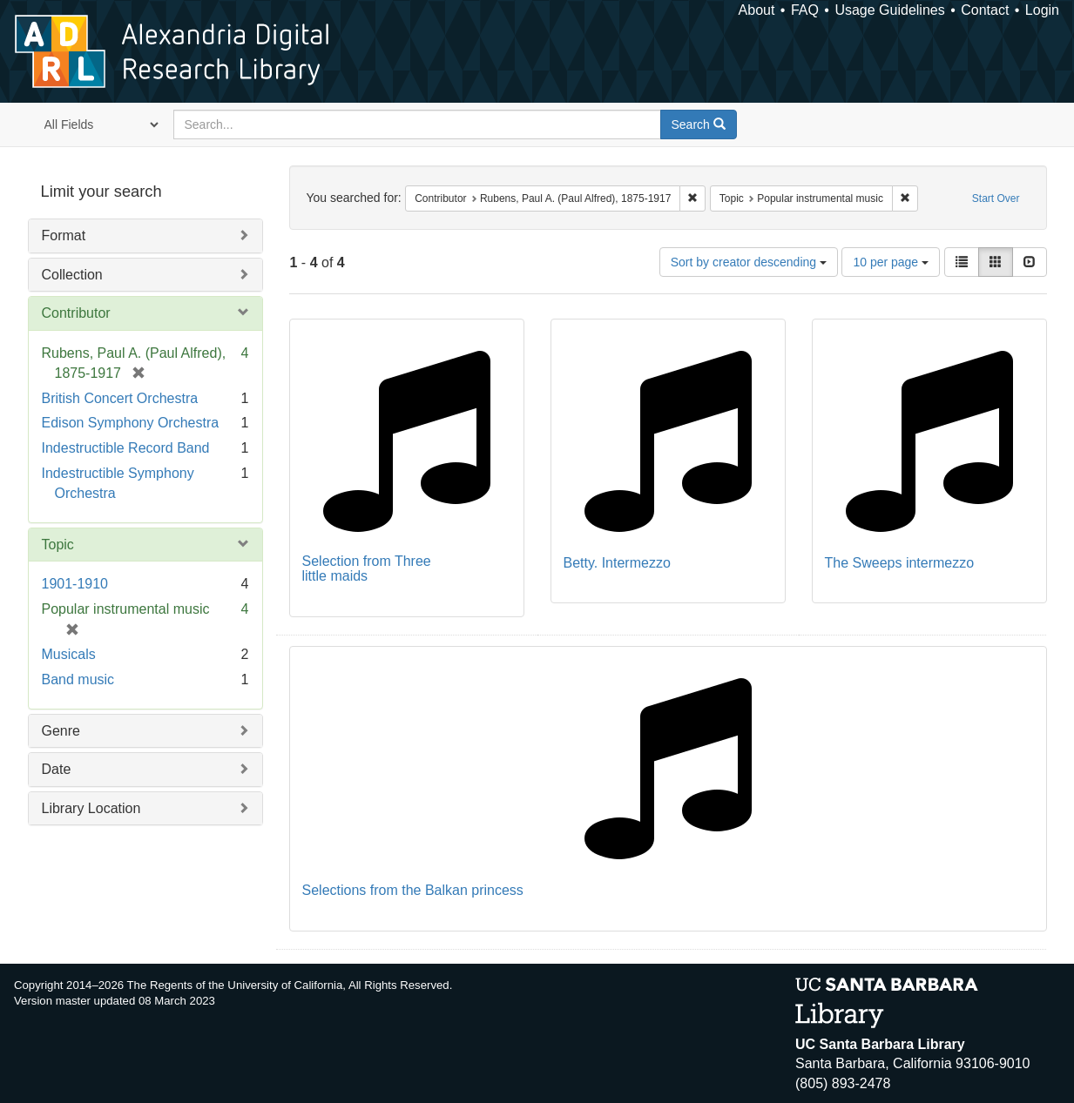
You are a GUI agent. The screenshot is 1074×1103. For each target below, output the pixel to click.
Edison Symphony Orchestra (131, 422)
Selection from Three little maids (366, 569)
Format (64, 235)
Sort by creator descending (749, 262)
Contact (985, 10)
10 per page (891, 262)
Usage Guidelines (889, 10)
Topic (58, 544)
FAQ (805, 10)
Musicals (69, 654)
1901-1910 (75, 583)
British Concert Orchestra (120, 398)
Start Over (996, 198)
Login (1042, 10)
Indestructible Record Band (126, 448)
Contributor (76, 313)
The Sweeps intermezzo (900, 562)
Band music (78, 679)
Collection (72, 274)
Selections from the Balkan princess (412, 890)
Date (56, 769)
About (757, 10)
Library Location (91, 808)
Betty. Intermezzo (617, 562)
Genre (61, 730)
